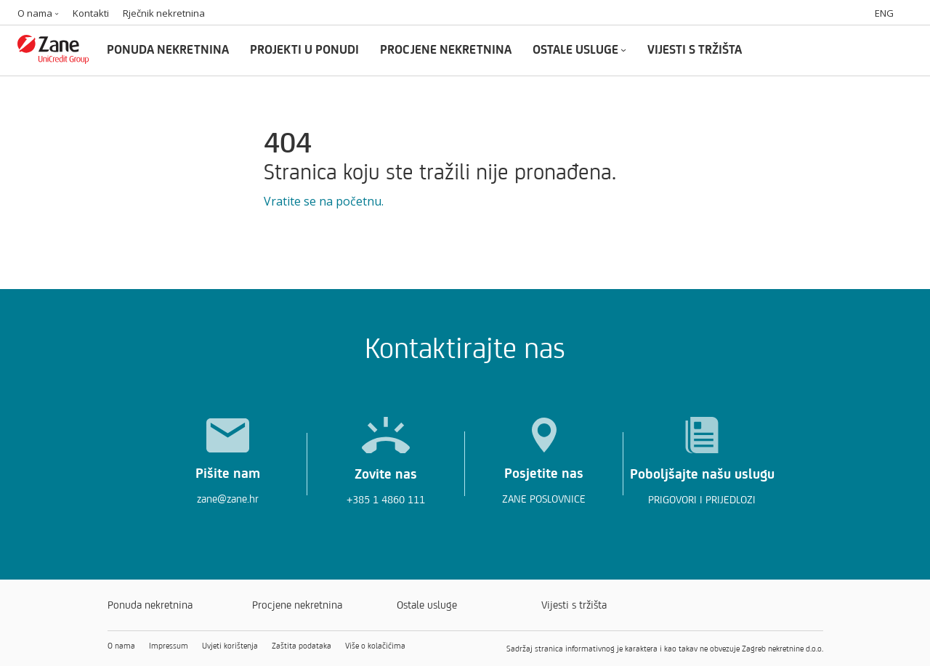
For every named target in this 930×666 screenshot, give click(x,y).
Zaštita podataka (301, 646)
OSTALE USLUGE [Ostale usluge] (579, 49)
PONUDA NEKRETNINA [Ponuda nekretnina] (168, 49)
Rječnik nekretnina (164, 13)
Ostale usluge (427, 605)
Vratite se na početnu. (324, 201)
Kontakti (91, 13)
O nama (38, 13)
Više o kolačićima (375, 646)
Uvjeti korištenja (230, 646)
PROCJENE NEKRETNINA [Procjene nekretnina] (446, 49)
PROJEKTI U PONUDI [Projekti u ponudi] (304, 49)
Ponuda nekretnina (150, 605)
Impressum (168, 646)
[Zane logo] (53, 59)
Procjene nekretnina (297, 605)
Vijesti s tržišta (574, 605)
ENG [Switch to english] (884, 13)
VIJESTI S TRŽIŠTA (694, 49)
